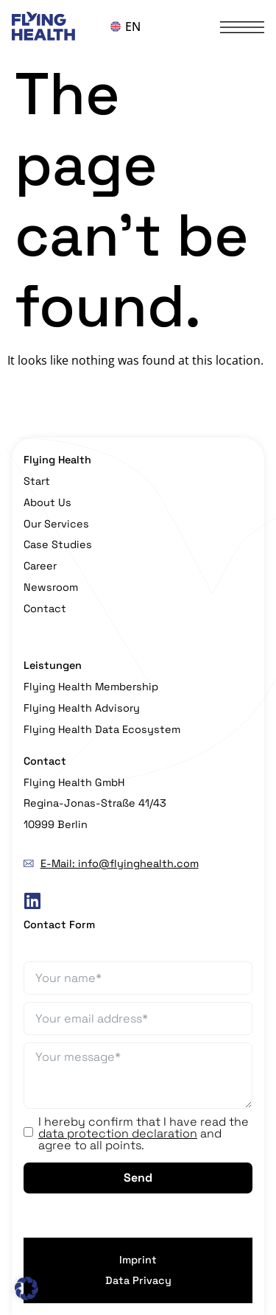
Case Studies (58, 544)
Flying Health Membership (91, 686)
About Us (47, 502)
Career (40, 565)
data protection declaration (117, 1133)
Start (37, 481)
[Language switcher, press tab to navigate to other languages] (138, 26)
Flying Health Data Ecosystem (102, 729)
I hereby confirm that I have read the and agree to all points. (143, 1133)
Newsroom (51, 587)
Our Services (56, 523)
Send (138, 1177)
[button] (26, 1288)
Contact (45, 608)
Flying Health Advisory (82, 708)
